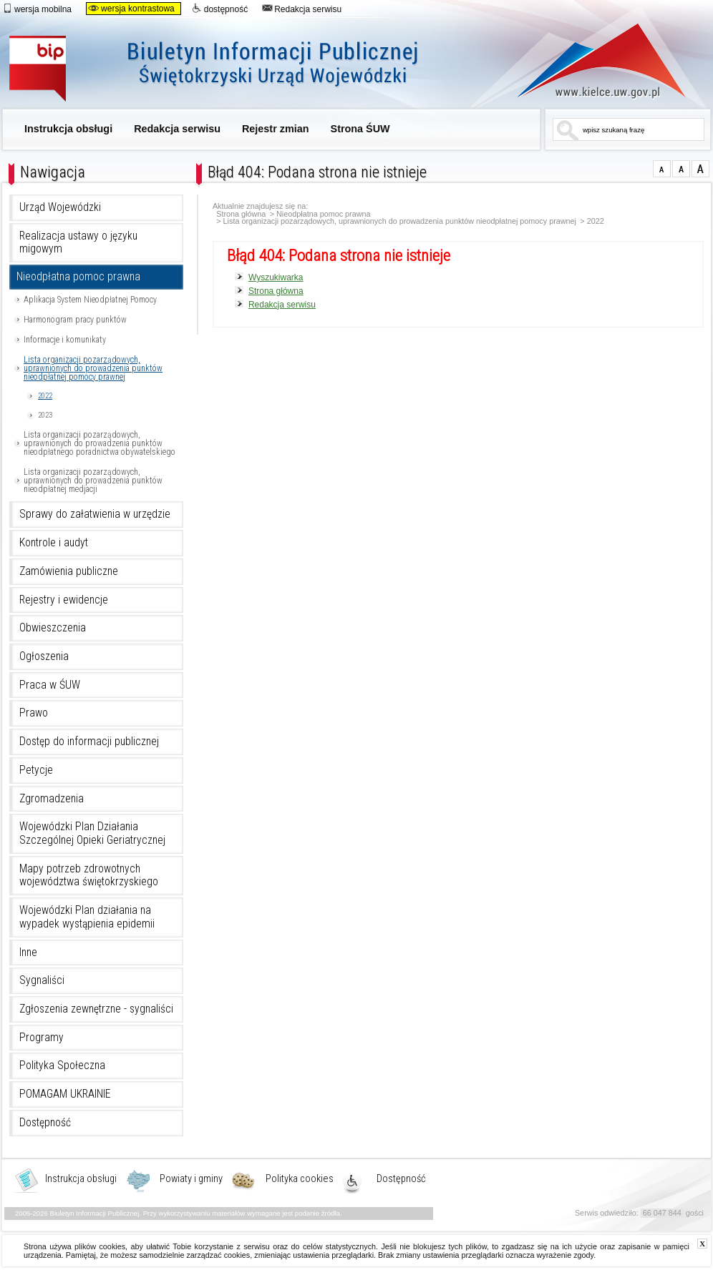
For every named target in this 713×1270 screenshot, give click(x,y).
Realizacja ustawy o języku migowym (78, 243)
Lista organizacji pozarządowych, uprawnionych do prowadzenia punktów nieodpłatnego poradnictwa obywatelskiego (99, 443)
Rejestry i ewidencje (63, 600)
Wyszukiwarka (276, 277)
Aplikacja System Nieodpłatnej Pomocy (90, 300)
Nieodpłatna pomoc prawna (78, 276)
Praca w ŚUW (49, 685)
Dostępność (45, 1122)
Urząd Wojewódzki (60, 207)
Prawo (33, 713)
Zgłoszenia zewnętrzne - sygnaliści (96, 1009)
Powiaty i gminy (191, 1179)
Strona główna (241, 214)
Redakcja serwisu (301, 9)
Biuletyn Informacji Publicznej (229, 70)
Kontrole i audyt (53, 542)
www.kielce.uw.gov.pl (591, 60)
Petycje (36, 770)
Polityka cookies (300, 1179)
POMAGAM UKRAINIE (65, 1094)
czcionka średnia (681, 168)
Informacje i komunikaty (65, 340)
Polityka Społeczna (62, 1065)
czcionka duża (700, 168)
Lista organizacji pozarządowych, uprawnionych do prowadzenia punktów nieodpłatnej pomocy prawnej (93, 368)
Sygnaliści (41, 980)
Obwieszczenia (52, 627)
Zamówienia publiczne (68, 571)
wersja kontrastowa (131, 9)
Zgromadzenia (51, 798)
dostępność (220, 9)
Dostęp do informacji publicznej (89, 741)
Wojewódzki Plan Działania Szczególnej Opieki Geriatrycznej (92, 833)
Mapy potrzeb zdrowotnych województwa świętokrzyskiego (88, 875)
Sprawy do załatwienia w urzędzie (94, 514)
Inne (28, 952)
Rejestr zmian (275, 128)
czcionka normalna (662, 168)
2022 (45, 395)
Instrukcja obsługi (68, 128)
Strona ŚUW (360, 128)
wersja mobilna (37, 9)
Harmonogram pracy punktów (75, 320)
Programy (41, 1037)
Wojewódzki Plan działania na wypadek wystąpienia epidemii (87, 917)
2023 (45, 415)
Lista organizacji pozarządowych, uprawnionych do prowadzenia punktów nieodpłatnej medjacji (93, 480)
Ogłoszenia (44, 656)
